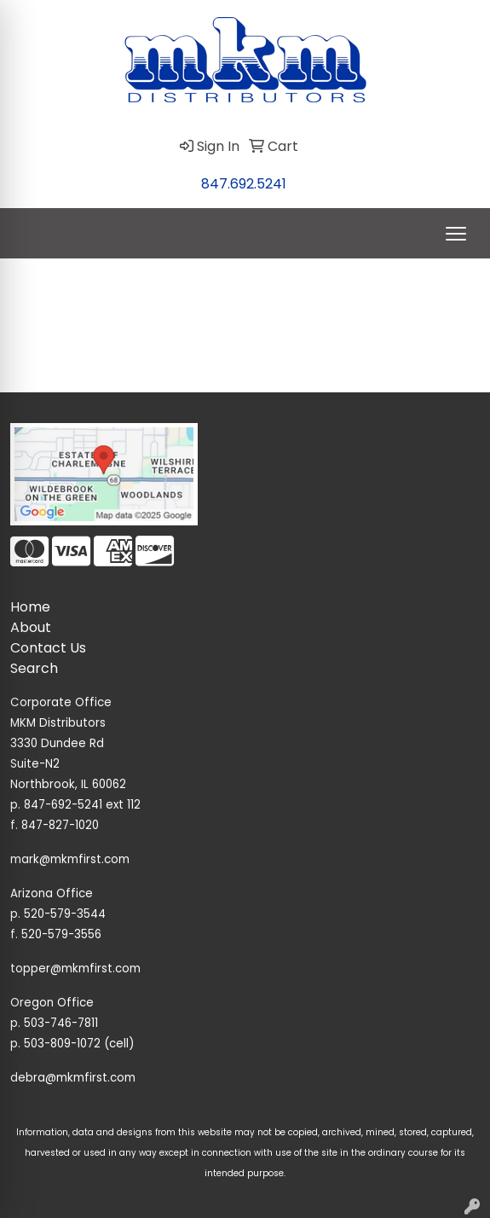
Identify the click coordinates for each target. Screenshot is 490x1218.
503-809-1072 (62, 1043)
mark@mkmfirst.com (70, 859)
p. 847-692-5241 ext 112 (75, 805)
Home (30, 607)
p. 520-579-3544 (58, 914)
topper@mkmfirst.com (75, 968)
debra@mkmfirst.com (72, 1078)
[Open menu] (456, 234)
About (30, 627)
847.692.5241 (243, 184)
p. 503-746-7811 (54, 1023)
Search (34, 668)
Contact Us (48, 648)
